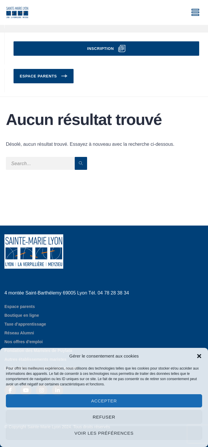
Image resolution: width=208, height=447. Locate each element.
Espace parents (38, 76)
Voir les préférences (104, 433)
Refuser (104, 416)
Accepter (104, 400)
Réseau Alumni (19, 333)
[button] (199, 356)
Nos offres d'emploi (23, 341)
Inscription (100, 48)
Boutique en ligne (21, 315)
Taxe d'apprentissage (25, 324)
